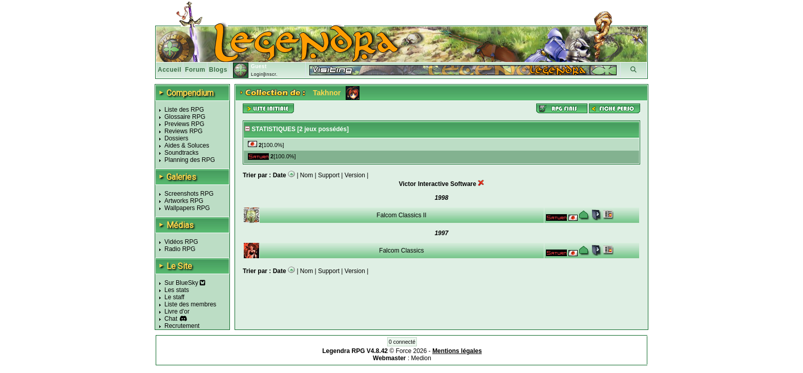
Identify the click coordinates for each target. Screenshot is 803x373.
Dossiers (176, 138)
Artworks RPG (183, 200)
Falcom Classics (401, 250)
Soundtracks (181, 152)
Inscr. (271, 74)
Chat (170, 318)
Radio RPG (180, 249)
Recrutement (182, 325)
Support (329, 175)
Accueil (169, 69)
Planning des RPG (189, 159)
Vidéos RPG (181, 241)
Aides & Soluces (186, 145)
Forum (195, 69)
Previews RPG (184, 124)
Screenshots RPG (189, 193)
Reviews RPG (183, 131)
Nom (306, 175)
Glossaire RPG (184, 116)
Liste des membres (190, 304)
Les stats (176, 290)
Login (257, 74)
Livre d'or (176, 311)
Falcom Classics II (401, 215)
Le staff (174, 297)
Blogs (218, 69)
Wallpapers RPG (187, 208)
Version (355, 175)
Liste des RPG (184, 109)
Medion (421, 358)
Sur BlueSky (184, 282)
